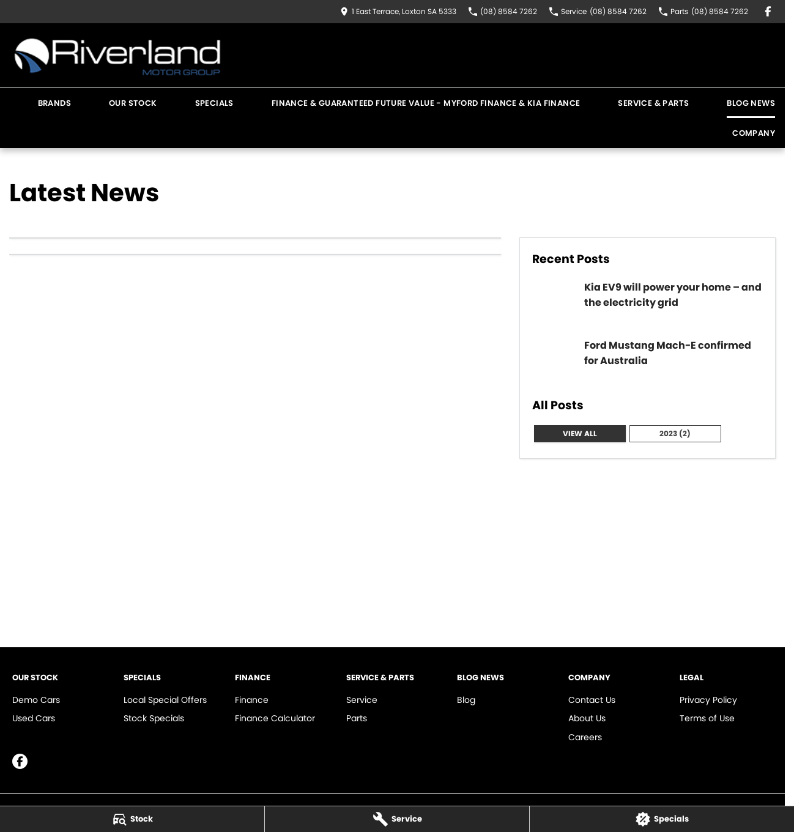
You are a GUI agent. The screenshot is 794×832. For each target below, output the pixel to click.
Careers (585, 737)
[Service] (397, 819)
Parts (356, 718)
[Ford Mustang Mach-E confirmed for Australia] (647, 361)
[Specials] (662, 819)
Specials (214, 103)
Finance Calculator (275, 718)
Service (361, 700)
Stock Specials (154, 718)
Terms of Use (707, 718)
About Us (587, 718)
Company (753, 133)
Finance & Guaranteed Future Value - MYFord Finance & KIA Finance (426, 103)
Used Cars (33, 718)
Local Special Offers (165, 700)
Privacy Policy (708, 700)
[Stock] (132, 819)
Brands (54, 103)
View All (580, 433)
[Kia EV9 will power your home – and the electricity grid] (647, 302)
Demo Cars (36, 700)
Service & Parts (653, 103)
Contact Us (591, 700)
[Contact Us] (398, 11)
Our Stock (133, 103)
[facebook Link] (768, 11)
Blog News (751, 103)
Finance (252, 700)
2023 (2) (675, 433)
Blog (466, 700)
